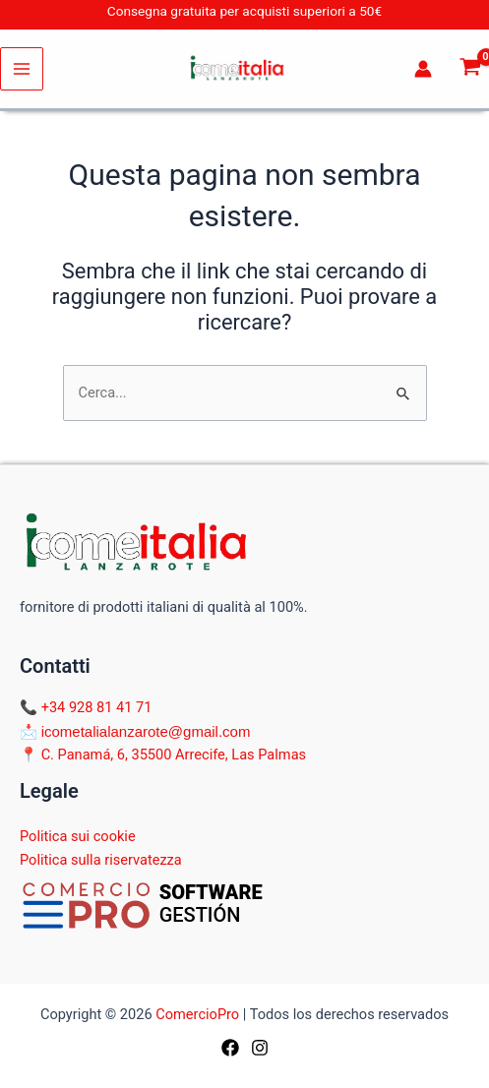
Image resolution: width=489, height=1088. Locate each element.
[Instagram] (260, 1048)
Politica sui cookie (78, 836)
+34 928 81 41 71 (97, 707)
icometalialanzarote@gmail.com (146, 731)
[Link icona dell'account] (423, 69)
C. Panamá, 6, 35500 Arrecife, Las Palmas (173, 754)
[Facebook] (230, 1048)
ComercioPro (197, 1014)
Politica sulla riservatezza (101, 860)
